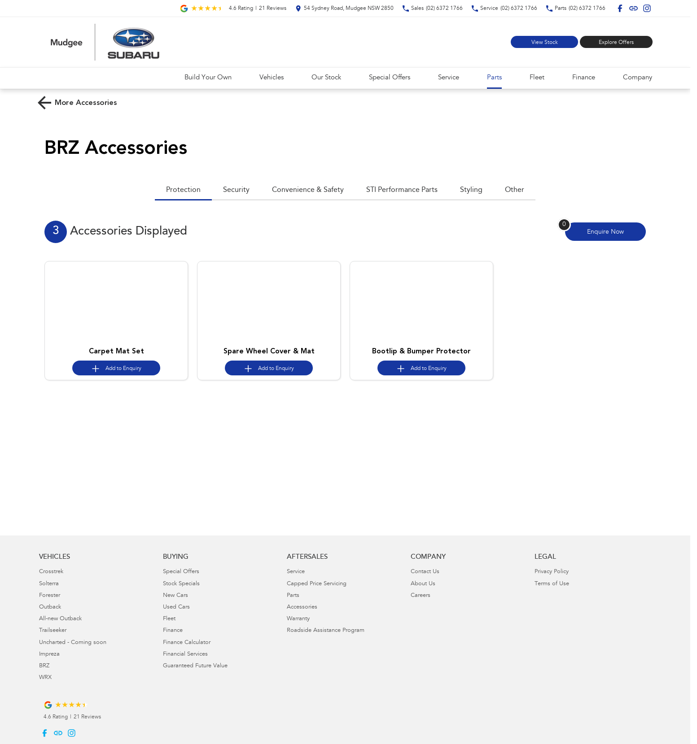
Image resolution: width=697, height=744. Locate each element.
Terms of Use (552, 584)
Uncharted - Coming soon (72, 643)
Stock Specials (181, 584)
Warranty (298, 619)
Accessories (302, 607)
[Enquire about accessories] (605, 231)
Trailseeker (52, 631)
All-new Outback (60, 619)
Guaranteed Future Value (195, 666)
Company (637, 77)
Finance (583, 77)
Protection (183, 190)
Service (448, 77)
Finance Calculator (186, 643)
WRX (45, 678)
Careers (420, 596)
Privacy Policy (552, 572)
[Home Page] (105, 42)
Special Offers (389, 77)
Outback (50, 607)
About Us (423, 584)
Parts (494, 77)
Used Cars (176, 607)
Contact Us (425, 572)
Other (514, 190)
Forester (49, 596)
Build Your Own (208, 77)
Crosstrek (51, 572)
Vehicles (271, 77)
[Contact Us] (344, 8)
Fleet (537, 77)
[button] (116, 302)
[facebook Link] (620, 8)
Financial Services (185, 654)
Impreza (49, 654)
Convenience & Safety (308, 190)
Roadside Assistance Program (325, 631)
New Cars (175, 596)
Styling (471, 190)
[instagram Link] (647, 8)
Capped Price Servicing (316, 584)
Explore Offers (616, 42)
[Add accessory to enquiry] (116, 368)
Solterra (49, 584)
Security (236, 190)
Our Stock (326, 77)
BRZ (44, 666)
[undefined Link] (633, 8)
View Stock (544, 42)
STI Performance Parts (402, 190)
